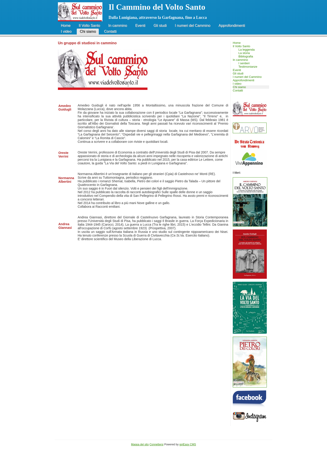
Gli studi (160, 25)
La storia (244, 53)
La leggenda (246, 49)
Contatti (110, 31)
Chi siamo (88, 31)
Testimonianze (247, 66)
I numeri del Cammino (193, 25)
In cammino (117, 25)
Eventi (140, 25)
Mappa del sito (140, 444)
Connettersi (156, 444)
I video (66, 31)
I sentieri (244, 63)
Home (66, 25)
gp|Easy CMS (187, 444)
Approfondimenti (231, 25)
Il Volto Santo (89, 25)
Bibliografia (245, 56)
